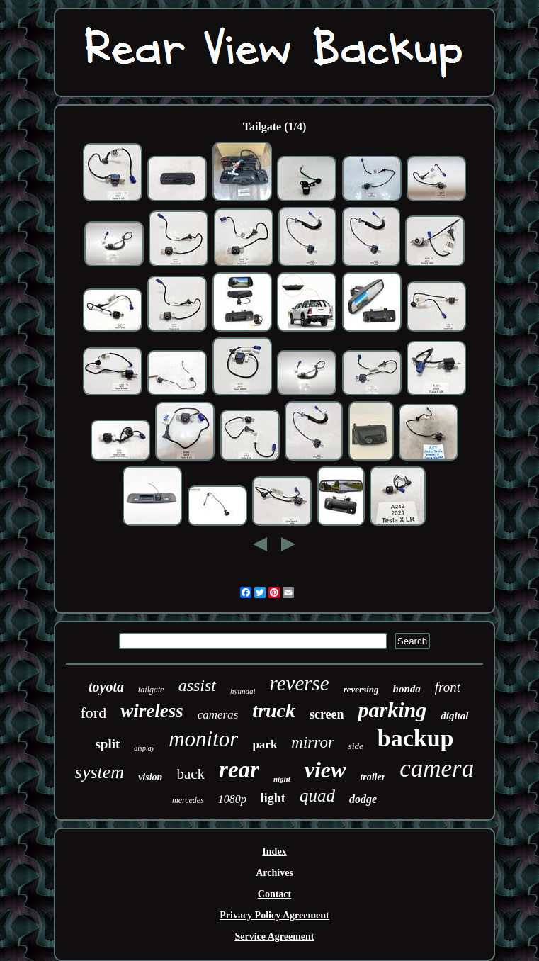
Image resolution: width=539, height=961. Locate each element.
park (264, 744)
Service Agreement (274, 936)
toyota (106, 687)
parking (392, 709)
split (107, 743)
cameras (218, 714)
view (325, 769)
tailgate (151, 690)
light (273, 798)
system (99, 772)
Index (274, 851)
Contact (274, 894)
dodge (363, 799)
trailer (372, 777)
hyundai (242, 691)
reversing (361, 689)
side (355, 746)
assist (197, 685)
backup (416, 738)
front (447, 687)
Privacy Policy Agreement (274, 915)
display (144, 748)
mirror (312, 742)
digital (454, 715)
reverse (299, 683)
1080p (232, 799)
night (281, 779)
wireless (151, 710)
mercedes (188, 800)
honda (407, 689)
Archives (274, 872)
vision (150, 777)
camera (436, 768)
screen (327, 714)
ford (93, 712)
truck (273, 710)
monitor (203, 738)
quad (317, 795)
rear (239, 769)
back (190, 773)
